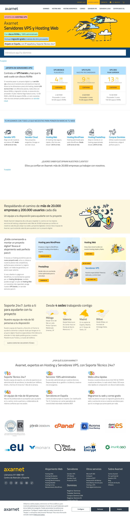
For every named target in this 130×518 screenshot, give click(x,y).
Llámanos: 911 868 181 (14, 475)
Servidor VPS (71, 473)
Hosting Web (49, 473)
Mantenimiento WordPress (53, 487)
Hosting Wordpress (51, 476)
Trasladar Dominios (73, 493)
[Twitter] (16, 483)
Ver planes (90, 254)
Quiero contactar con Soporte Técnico (20, 343)
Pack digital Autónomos (93, 487)
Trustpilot (3, 60)
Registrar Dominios (73, 490)
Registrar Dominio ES (74, 497)
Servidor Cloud (71, 478)
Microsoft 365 (90, 473)
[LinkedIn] (21, 483)
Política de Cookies (39, 514)
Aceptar (119, 509)
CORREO (82, 8)
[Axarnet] (11, 9)
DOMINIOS (46, 8)
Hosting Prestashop (51, 478)
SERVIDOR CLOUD (105, 8)
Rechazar (100, 509)
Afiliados (111, 485)
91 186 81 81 (115, 2)
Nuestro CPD (112, 478)
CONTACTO (104, 2)
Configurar (81, 509)
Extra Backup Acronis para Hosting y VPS (94, 483)
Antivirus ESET (90, 478)
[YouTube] (26, 483)
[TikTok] (32, 483)
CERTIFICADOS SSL (119, 8)
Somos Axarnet (113, 473)
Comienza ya (44, 281)
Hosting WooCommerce (52, 480)
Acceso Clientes (93, 2)
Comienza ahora (45, 256)
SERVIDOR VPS (92, 8)
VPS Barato (70, 476)
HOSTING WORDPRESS (70, 8)
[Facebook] (6, 483)
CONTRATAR (58, 87)
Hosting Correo (50, 485)
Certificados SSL (72, 500)
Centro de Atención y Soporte (16, 477)
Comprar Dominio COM (75, 495)
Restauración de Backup (93, 480)
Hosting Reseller (50, 482)
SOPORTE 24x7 (81, 2)
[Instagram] (11, 483)
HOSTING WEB (56, 8)
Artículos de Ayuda (114, 482)
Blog (109, 480)
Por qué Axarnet (113, 476)
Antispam (89, 476)
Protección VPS (72, 480)
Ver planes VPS (91, 279)
